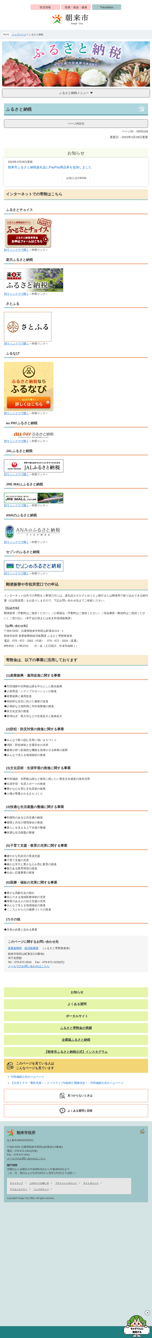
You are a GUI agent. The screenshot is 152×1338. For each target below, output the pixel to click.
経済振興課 (31, 948)
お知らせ (77, 992)
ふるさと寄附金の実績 (76, 1028)
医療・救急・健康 (76, 7)
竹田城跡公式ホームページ (27, 1076)
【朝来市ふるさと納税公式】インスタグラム (76, 1051)
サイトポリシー (91, 1183)
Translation (107, 7)
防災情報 (45, 7)
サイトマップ (16, 1183)
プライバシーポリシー (66, 1183)
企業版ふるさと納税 (76, 1039)
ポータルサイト (77, 1016)
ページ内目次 (76, 123)
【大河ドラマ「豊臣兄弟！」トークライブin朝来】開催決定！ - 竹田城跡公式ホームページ (67, 1082)
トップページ (19, 34)
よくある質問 (76, 1004)
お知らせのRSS (76, 178)
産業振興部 (15, 948)
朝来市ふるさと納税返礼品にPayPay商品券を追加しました (50, 167)
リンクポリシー (41, 1189)
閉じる (147, 1312)
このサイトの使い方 (39, 1183)
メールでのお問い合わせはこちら (28, 966)
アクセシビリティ (18, 1189)
